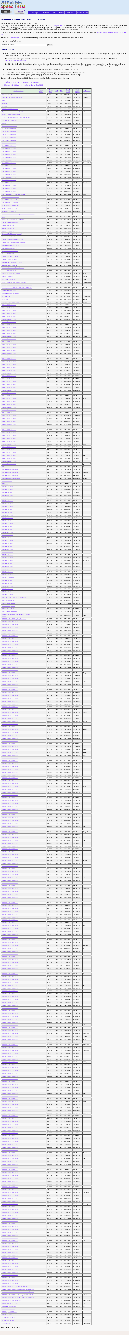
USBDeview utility (57, 25)
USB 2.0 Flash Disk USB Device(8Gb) (11, 478)
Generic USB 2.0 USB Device (9, 211)
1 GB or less (6, 82)
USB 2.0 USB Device (7, 481)
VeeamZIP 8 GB (6, 1323)
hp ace (3, 217)
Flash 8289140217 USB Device (9, 126)
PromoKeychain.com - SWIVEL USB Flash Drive (14, 282)
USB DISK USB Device (8, 577)
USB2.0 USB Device (7, 1314)
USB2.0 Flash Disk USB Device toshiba (11, 1300)
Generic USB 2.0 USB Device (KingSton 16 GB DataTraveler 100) (18, 214)
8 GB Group (35, 82)
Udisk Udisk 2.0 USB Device (9, 305)
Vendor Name (41, 91)
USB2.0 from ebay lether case (9, 1306)
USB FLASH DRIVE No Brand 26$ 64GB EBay (14, 597)
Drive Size (51, 91)
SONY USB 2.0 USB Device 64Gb (10, 293)
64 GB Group (25, 85)
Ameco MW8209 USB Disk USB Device (12, 97)
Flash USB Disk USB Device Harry (10, 200)
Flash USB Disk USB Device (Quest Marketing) (13, 194)
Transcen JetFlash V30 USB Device (10, 302)
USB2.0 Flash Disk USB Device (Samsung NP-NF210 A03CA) (17, 1295)
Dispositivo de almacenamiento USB (11, 114)
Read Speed (68, 91)
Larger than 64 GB (37, 85)
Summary (46, 12)
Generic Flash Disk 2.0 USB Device (10, 205)
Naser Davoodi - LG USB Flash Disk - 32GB (13, 268)
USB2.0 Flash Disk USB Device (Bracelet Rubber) (14, 1286)
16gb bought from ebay (7, 94)
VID (56, 91)
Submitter (86, 91)
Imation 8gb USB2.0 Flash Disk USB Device (13, 219)
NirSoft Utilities (82, 12)
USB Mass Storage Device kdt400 (10, 611)
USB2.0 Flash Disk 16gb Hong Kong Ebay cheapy (14, 619)
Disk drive (4, 103)
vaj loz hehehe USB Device (8, 1317)
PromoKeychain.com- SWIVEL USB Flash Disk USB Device (17, 288)
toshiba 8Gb (5, 299)
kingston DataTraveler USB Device (10, 245)
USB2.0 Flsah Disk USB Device (10, 1303)
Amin (3, 100)
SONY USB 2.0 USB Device (9, 290)
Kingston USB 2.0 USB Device (9, 259)
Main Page (34, 12)
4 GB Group (25, 82)
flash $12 (4, 123)
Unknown (4, 467)
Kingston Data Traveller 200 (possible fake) (12, 239)
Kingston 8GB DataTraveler (9, 236)
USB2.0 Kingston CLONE (8, 1309)
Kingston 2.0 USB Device (8, 225)
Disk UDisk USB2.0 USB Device (10, 109)
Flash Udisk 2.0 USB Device (9, 131)
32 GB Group (15, 85)
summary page (15, 38)
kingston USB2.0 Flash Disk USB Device (12, 262)
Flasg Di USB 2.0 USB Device (9, 120)
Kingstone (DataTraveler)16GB (9, 265)
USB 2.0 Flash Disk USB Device (10, 469)
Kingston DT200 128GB (8, 254)
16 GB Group (6, 85)
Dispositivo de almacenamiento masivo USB (12, 111)
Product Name (18, 91)
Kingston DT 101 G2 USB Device (10, 251)
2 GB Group (15, 82)
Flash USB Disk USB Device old (10, 202)
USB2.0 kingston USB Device (9, 1312)
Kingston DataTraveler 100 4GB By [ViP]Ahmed (14, 242)
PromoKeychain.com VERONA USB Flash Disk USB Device (17, 285)
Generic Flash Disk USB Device (10, 208)
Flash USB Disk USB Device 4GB (10, 197)
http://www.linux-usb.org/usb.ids (15, 60)
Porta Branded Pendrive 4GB (9, 279)
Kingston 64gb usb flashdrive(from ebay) (12, 234)
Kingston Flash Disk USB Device (10, 256)
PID (61, 91)
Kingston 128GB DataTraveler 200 (10, 222)
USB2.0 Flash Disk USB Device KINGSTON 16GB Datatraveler (17, 1297)
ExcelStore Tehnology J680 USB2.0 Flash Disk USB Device (16, 117)
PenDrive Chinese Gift (7, 276)
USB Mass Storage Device (8, 600)
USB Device (5, 484)
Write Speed (77, 91)
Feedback (70, 12)
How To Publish (58, 12)
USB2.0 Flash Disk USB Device (10, 621)
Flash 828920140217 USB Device (10, 129)
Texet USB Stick (6, 296)
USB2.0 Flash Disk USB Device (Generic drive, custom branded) (18, 1289)
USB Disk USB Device (7, 486)
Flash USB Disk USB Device (9, 143)
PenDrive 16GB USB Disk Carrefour (11, 271)
